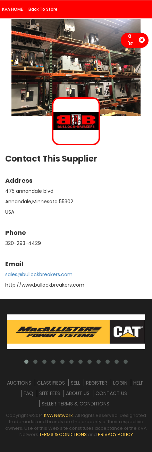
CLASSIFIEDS (51, 382)
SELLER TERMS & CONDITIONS (75, 403)
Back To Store (43, 9)
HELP (138, 382)
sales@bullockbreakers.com (39, 274)
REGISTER (96, 382)
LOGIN (120, 382)
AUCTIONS (19, 382)
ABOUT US (78, 393)
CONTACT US (111, 393)
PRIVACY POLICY (115, 434)
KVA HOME (12, 9)
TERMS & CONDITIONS (63, 434)
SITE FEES (49, 393)
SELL (75, 382)
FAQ (28, 393)
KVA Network (58, 415)
